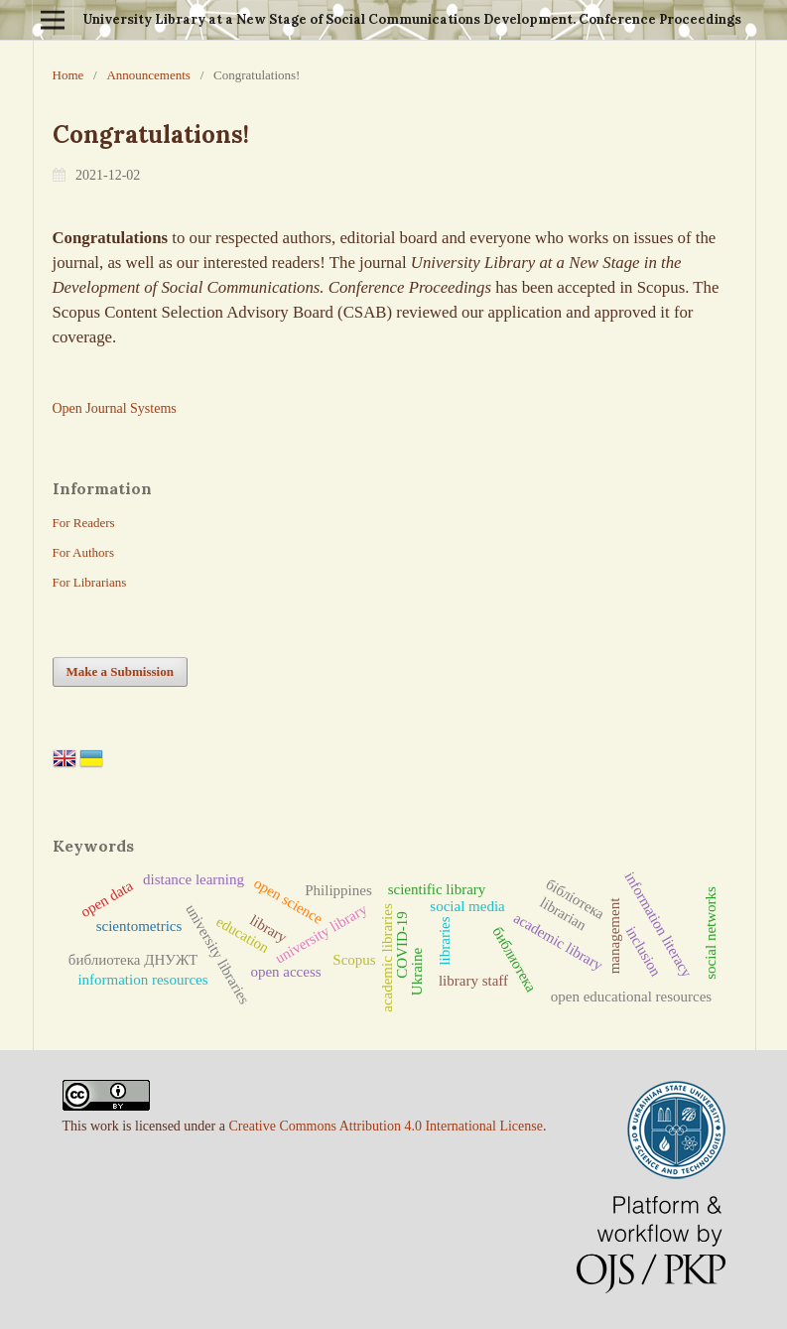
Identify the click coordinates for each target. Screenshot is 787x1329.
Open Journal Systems (115, 408)
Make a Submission (120, 671)
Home (68, 74)
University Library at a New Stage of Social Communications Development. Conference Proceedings (411, 19)
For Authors (83, 552)
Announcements (148, 74)
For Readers (84, 522)
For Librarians (90, 582)
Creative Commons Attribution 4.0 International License (385, 1126)
